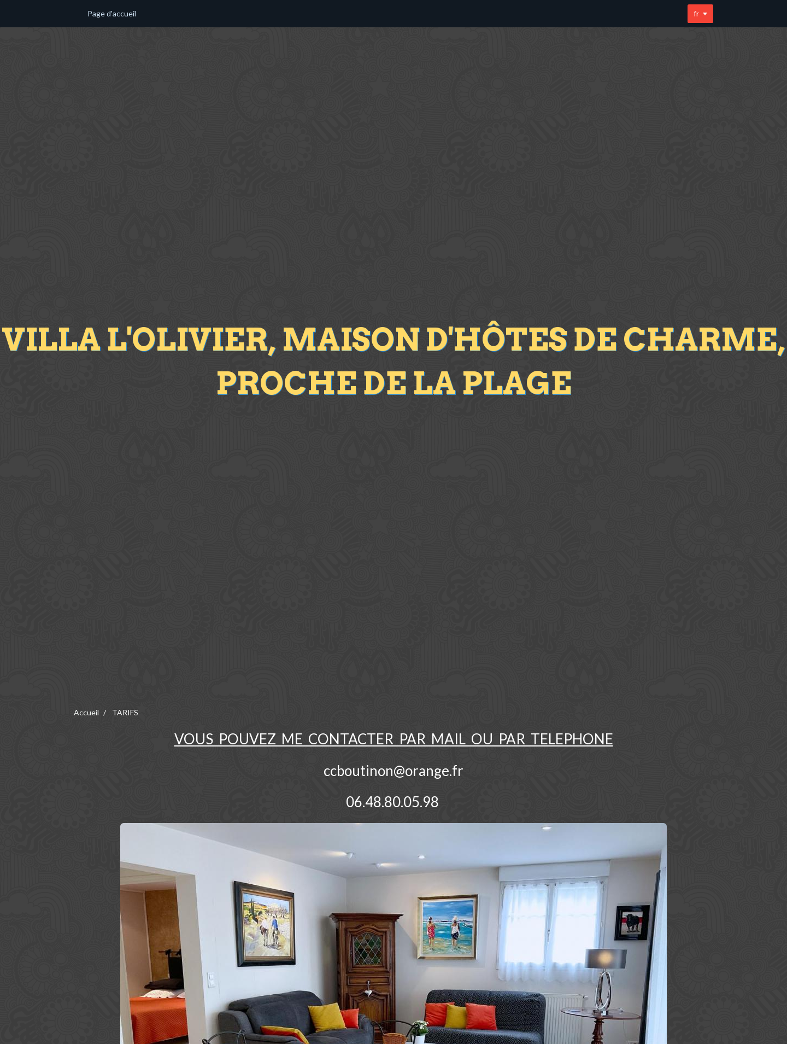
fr (696, 13)
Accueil (86, 712)
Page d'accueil (111, 13)
